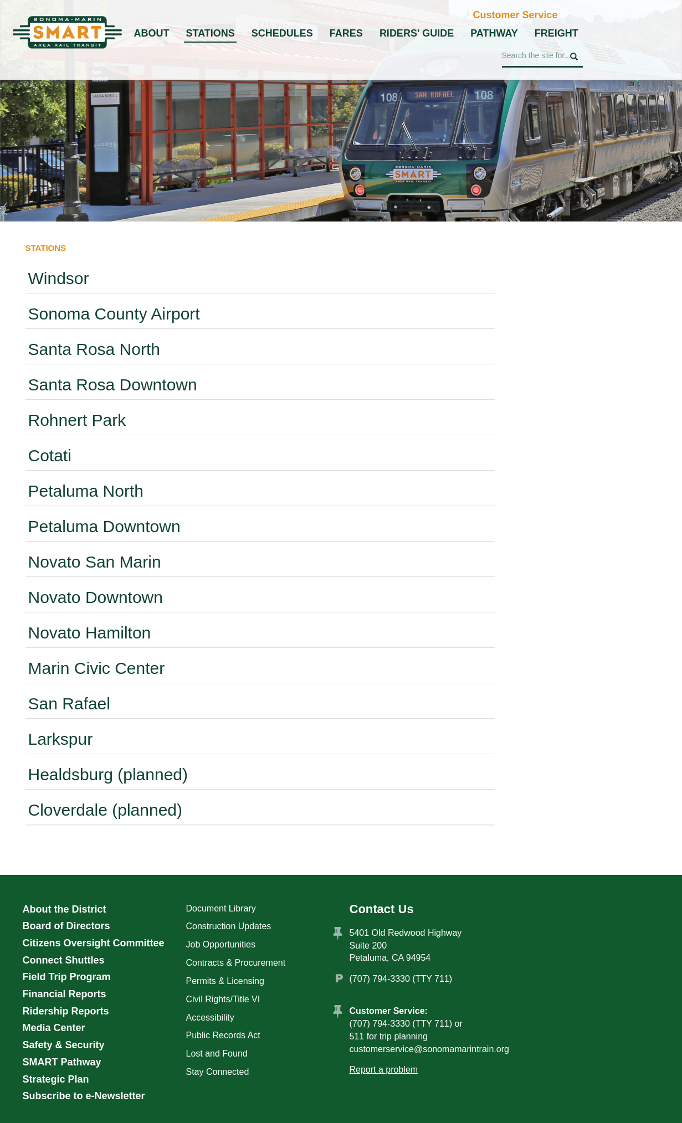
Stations (210, 33)
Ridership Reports (66, 1011)
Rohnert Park (77, 420)
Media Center (54, 1027)
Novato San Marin (94, 562)
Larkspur (60, 739)
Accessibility (210, 1017)
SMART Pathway (62, 1062)
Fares (346, 33)
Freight (556, 33)
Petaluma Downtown (104, 526)
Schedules (282, 33)
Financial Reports (64, 994)
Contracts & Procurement (236, 962)
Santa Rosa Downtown (112, 384)
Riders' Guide (417, 33)
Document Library (221, 908)
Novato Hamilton (89, 633)
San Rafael (69, 703)
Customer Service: (389, 1011)
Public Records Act (223, 1035)
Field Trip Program (67, 976)
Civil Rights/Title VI (223, 999)
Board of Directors (66, 925)
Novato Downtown (95, 597)
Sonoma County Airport (114, 314)
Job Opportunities (220, 944)
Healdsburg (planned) (108, 774)
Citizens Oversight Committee (94, 943)
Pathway (494, 33)
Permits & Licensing (225, 981)
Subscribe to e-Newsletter (84, 1095)
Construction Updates (228, 926)
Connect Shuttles (64, 960)
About (152, 33)
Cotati (49, 455)
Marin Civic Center (96, 668)
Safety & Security (64, 1044)
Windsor (58, 278)
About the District (64, 909)
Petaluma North (85, 491)
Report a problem (384, 1069)
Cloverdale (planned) (105, 810)
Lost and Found (217, 1053)
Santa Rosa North (94, 349)
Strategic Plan (56, 1079)
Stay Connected (217, 1071)
